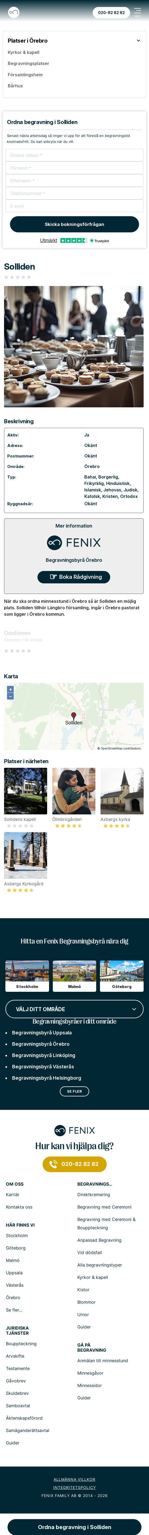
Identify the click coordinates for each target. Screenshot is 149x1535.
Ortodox (129, 496)
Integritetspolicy (74, 1487)
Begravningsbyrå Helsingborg (46, 1078)
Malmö (13, 1260)
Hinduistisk (118, 483)
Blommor (86, 1302)
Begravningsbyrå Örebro (74, 560)
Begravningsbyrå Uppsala (42, 1032)
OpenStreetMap (112, 748)
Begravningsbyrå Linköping (43, 1055)
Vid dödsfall (89, 1252)
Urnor (83, 1314)
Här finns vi (20, 1225)
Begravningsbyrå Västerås (43, 1066)
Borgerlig (108, 477)
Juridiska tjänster (17, 1331)
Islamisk (92, 490)
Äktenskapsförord (24, 1418)
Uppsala (14, 1272)
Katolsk (92, 496)
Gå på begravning (91, 1348)
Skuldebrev (17, 1393)
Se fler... (14, 1310)
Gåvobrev (16, 1380)
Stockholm (17, 1235)
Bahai (90, 477)
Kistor (83, 1289)
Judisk (130, 490)
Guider (84, 1327)
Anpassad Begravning (99, 1240)
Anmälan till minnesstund (102, 1360)
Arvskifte (15, 1356)
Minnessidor (89, 1385)
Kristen (110, 496)
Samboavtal (18, 1405)
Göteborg (16, 1248)
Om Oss (14, 1184)
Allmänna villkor (74, 1479)
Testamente (18, 1368)
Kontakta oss (19, 1207)
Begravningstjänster (94, 1184)
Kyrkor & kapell (92, 1277)
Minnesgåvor (90, 1373)
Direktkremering (93, 1194)
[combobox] (74, 1008)
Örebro (92, 466)
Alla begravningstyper (99, 1265)
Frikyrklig (94, 483)
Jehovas (112, 490)
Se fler (74, 1091)
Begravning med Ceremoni (104, 1207)
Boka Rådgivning (80, 577)
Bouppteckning (21, 1343)
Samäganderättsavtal (27, 1430)
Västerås (14, 1285)
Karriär (12, 1194)
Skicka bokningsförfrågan (74, 224)
